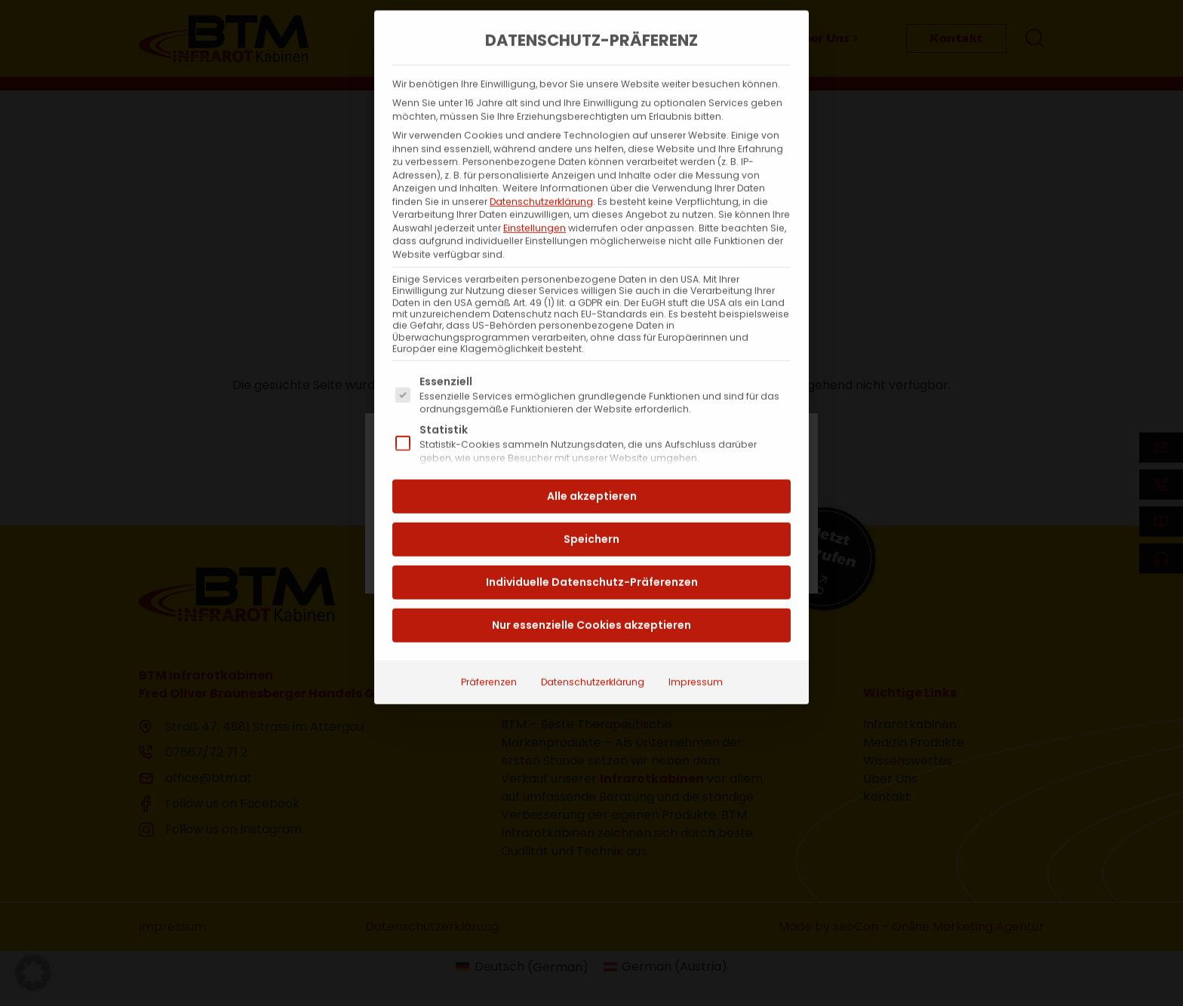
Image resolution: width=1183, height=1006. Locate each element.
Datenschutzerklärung (541, 171)
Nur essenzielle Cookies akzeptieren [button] (591, 595)
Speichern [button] (591, 509)
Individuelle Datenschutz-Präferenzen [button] (592, 552)
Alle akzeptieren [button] (592, 466)
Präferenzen (489, 652)
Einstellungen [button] (534, 198)
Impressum (695, 652)
